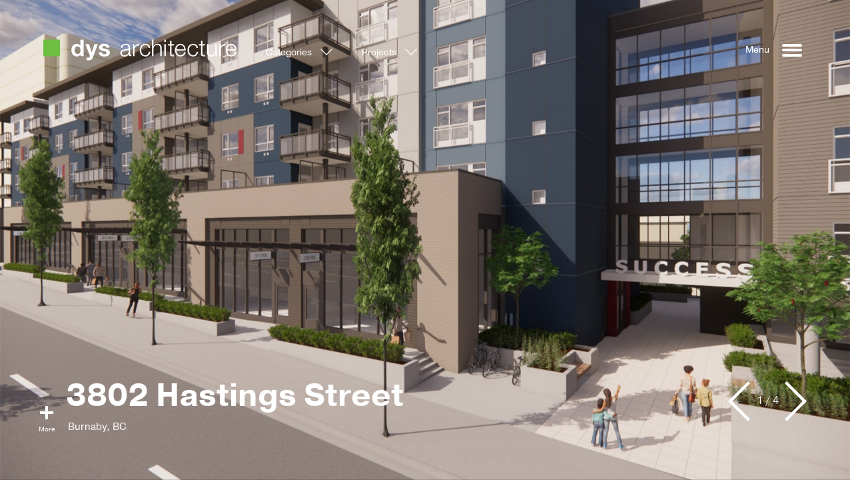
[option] (425, 240)
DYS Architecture (139, 50)
